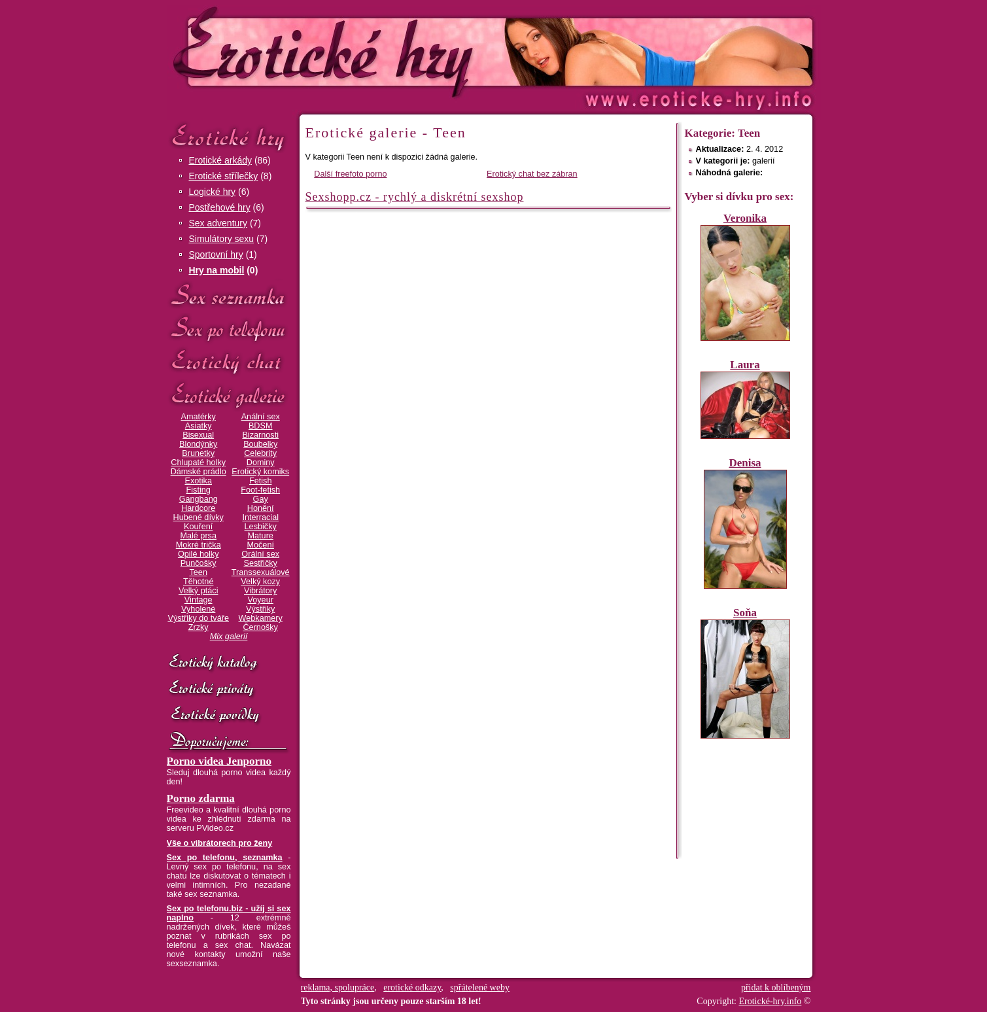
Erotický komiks (260, 471)
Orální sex (260, 554)
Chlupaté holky (198, 462)
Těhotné (198, 581)
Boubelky (260, 444)
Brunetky (198, 453)
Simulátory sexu (221, 239)
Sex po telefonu (229, 328)
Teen (198, 572)
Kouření (198, 526)
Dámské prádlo (198, 471)
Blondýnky (198, 444)
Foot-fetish (260, 490)
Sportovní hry (216, 254)
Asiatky (198, 425)
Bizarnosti (260, 435)
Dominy (261, 462)
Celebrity (260, 453)
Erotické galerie (229, 395)
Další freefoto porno (350, 174)
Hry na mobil (217, 270)
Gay (260, 499)
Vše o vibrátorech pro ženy (220, 843)
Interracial (260, 517)
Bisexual (198, 435)
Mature (260, 535)
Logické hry (212, 191)
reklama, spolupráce (338, 987)
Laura (744, 364)
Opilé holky (198, 554)
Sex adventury (218, 223)
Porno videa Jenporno (219, 761)
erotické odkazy (412, 987)
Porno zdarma (201, 798)
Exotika (198, 480)
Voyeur (260, 599)
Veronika (745, 218)
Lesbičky (261, 526)
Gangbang (198, 499)
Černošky (260, 627)
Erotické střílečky (223, 176)
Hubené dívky (198, 517)
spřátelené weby (480, 987)
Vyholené (198, 609)
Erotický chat (229, 362)
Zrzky (198, 627)
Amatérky (198, 416)
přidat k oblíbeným (776, 987)
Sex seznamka (229, 295)
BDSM (261, 425)
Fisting (198, 490)
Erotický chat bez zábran (532, 174)
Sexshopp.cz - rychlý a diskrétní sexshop (414, 196)
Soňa (745, 612)
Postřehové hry (220, 207)
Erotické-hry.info (387, 51)
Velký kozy (260, 581)
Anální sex (260, 416)
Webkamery (261, 618)
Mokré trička (198, 545)
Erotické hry (229, 136)
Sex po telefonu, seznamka (225, 857)
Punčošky (198, 563)
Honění (260, 508)
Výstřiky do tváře (198, 618)
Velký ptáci (198, 590)
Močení (260, 545)
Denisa (745, 463)
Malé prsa (198, 535)
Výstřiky (260, 609)
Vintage (198, 599)
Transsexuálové (261, 572)
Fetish (260, 480)
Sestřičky (260, 563)
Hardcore (198, 508)
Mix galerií (229, 636)
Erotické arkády (220, 160)
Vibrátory (260, 590)
